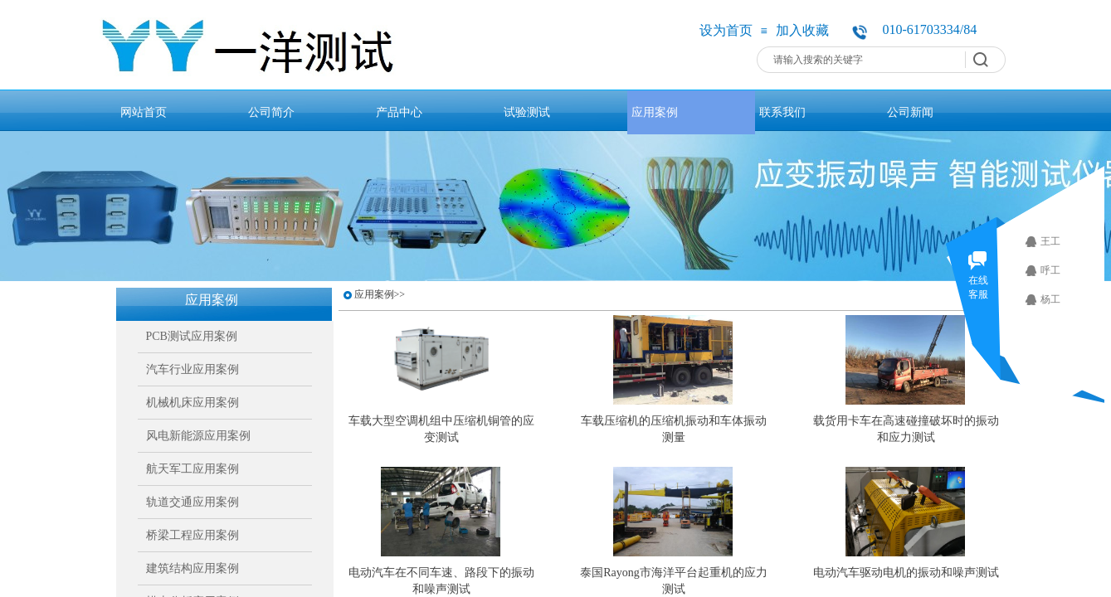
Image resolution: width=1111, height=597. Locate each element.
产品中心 (399, 112)
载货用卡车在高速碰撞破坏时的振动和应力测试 (906, 429)
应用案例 (654, 112)
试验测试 (527, 112)
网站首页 (143, 112)
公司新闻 (910, 112)
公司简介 (271, 112)
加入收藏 (802, 30)
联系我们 (782, 112)
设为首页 (726, 30)
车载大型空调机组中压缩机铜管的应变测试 (441, 429)
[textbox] (864, 59)
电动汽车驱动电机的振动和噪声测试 (906, 572)
